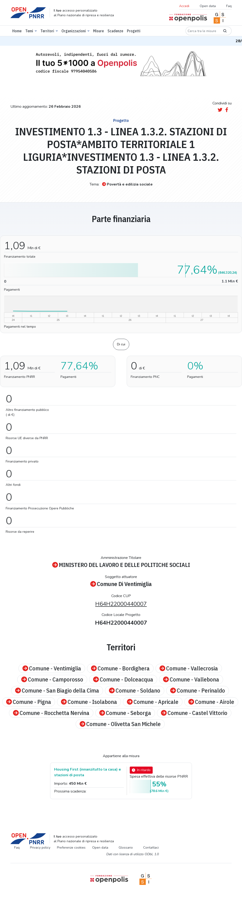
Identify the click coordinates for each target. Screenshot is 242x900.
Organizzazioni (73, 31)
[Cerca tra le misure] (202, 31)
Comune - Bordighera (120, 668)
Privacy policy (40, 847)
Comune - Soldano (134, 690)
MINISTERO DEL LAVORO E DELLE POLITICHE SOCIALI (121, 564)
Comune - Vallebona (191, 679)
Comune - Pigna (28, 701)
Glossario (126, 847)
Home (17, 31)
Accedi (184, 6)
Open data (208, 6)
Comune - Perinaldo (197, 690)
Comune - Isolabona (89, 701)
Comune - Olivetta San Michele (120, 724)
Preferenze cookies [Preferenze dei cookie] (71, 847)
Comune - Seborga (125, 713)
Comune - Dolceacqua (123, 679)
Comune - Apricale (152, 701)
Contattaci (151, 847)
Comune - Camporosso (52, 679)
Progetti (133, 31)
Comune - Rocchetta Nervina (51, 713)
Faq (229, 6)
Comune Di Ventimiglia (121, 584)
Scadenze (115, 31)
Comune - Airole (211, 701)
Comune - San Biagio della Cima (57, 690)
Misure (98, 31)
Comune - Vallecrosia (189, 668)
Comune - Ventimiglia (51, 668)
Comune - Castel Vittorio (194, 713)
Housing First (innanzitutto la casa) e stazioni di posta (87, 772)
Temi (29, 31)
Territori (47, 31)
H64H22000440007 (121, 604)
